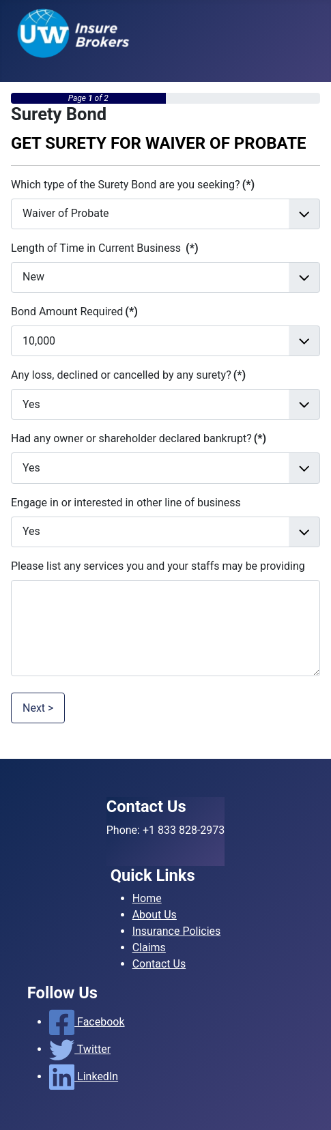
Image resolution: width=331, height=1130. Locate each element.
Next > (38, 707)
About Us (154, 914)
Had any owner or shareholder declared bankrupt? (138, 438)
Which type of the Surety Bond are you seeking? (133, 184)
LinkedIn (83, 1076)
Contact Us (159, 963)
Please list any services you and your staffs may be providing (158, 566)
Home (147, 898)
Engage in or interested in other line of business (126, 502)
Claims (149, 947)
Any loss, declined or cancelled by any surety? (128, 374)
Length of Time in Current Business (105, 248)
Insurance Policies (176, 931)
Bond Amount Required (74, 311)
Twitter (80, 1049)
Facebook (87, 1021)
